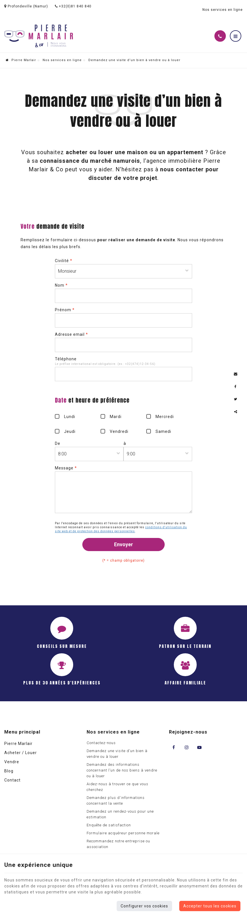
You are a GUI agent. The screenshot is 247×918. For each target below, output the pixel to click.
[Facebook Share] (235, 386)
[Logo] (38, 36)
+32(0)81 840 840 (73, 6)
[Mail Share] (235, 374)
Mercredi (165, 416)
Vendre (11, 762)
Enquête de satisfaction (109, 825)
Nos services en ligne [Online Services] (222, 10)
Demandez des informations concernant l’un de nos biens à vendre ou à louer (122, 770)
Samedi (163, 431)
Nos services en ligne (62, 60)
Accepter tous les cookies (209, 906)
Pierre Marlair (21, 60)
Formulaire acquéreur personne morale (123, 833)
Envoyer (123, 544)
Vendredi (119, 431)
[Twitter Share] (235, 399)
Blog (8, 771)
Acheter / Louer (20, 752)
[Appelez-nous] (220, 36)
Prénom (65, 310)
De (57, 443)
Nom (61, 285)
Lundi (69, 416)
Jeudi (69, 431)
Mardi (115, 416)
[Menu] (235, 36)
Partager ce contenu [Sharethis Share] (235, 411)
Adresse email (71, 334)
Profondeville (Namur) (26, 6)
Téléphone (66, 359)
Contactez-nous (101, 743)
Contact (12, 780)
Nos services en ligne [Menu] (113, 732)
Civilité (63, 260)
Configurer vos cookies (144, 906)
